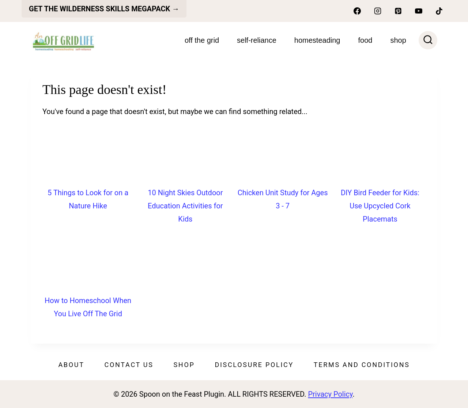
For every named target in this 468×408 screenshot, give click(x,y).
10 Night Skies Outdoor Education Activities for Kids (185, 205)
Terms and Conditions (362, 365)
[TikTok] (439, 11)
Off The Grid (202, 40)
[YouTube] (418, 11)
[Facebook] (357, 11)
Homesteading (317, 40)
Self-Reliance (256, 40)
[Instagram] (377, 11)
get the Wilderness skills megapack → (104, 8)
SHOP (398, 40)
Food (365, 40)
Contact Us (129, 365)
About (71, 365)
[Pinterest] (398, 11)
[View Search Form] (428, 40)
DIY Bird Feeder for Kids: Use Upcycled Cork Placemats (380, 205)
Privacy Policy (330, 394)
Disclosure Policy (254, 365)
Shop (184, 365)
